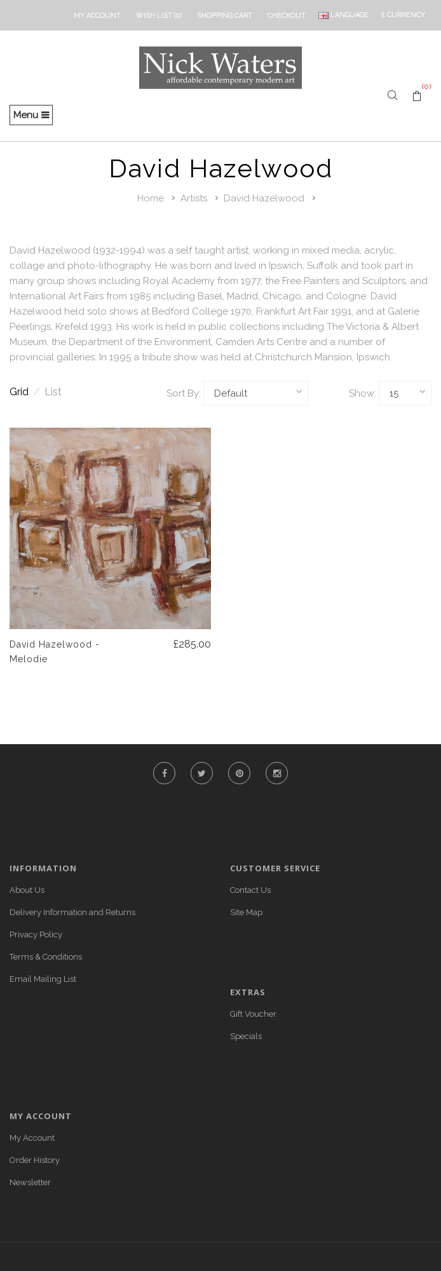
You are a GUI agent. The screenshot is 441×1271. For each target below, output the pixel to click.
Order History (35, 1160)
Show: (362, 393)
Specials (246, 1036)
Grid (25, 392)
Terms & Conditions (46, 957)
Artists (193, 198)
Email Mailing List (43, 979)
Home (150, 198)
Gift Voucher (253, 1014)
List (53, 392)
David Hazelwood (264, 198)
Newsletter (30, 1182)
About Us (27, 890)
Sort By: (183, 393)
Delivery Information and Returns (72, 912)
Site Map (246, 912)
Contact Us (250, 890)
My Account (32, 1138)
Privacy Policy (36, 934)
